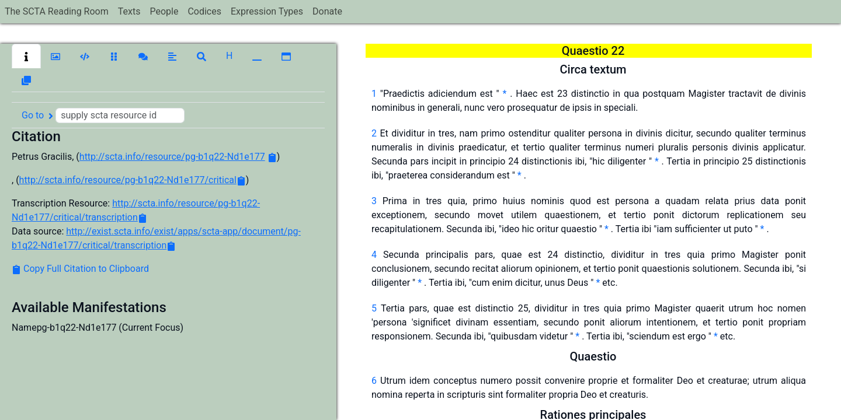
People (164, 11)
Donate (327, 11)
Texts (129, 11)
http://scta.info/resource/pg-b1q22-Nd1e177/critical (128, 180)
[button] (26, 56)
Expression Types (267, 11)
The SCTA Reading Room (57, 11)
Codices (204, 11)
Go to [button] (103, 115)
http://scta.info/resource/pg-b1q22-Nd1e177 (172, 156)
